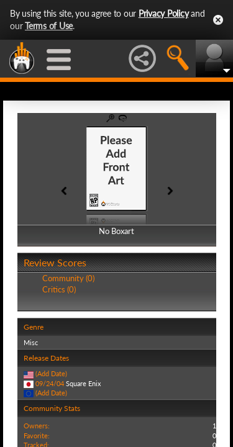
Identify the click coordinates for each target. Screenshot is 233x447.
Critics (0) (59, 289)
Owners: (37, 426)
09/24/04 (49, 383)
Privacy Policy (164, 13)
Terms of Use (49, 25)
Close (218, 20)
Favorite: (37, 435)
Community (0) (68, 278)
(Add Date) (51, 373)
